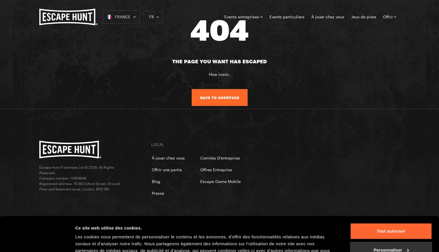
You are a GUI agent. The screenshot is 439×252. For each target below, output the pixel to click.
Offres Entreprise (216, 169)
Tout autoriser (391, 198)
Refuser (391, 236)
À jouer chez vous (327, 16)
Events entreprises (243, 16)
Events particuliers (286, 16)
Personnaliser (391, 217)
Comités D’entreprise (220, 157)
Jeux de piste (363, 16)
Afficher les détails (94, 240)
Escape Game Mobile (220, 181)
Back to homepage (219, 97)
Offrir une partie (167, 169)
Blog (156, 181)
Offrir (389, 16)
